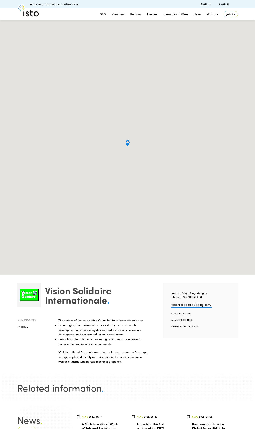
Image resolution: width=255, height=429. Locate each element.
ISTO (102, 14)
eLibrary (212, 14)
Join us (230, 14)
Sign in (206, 4)
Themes (152, 14)
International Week (175, 14)
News (197, 14)
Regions (135, 14)
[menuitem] (228, 4)
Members (118, 14)
